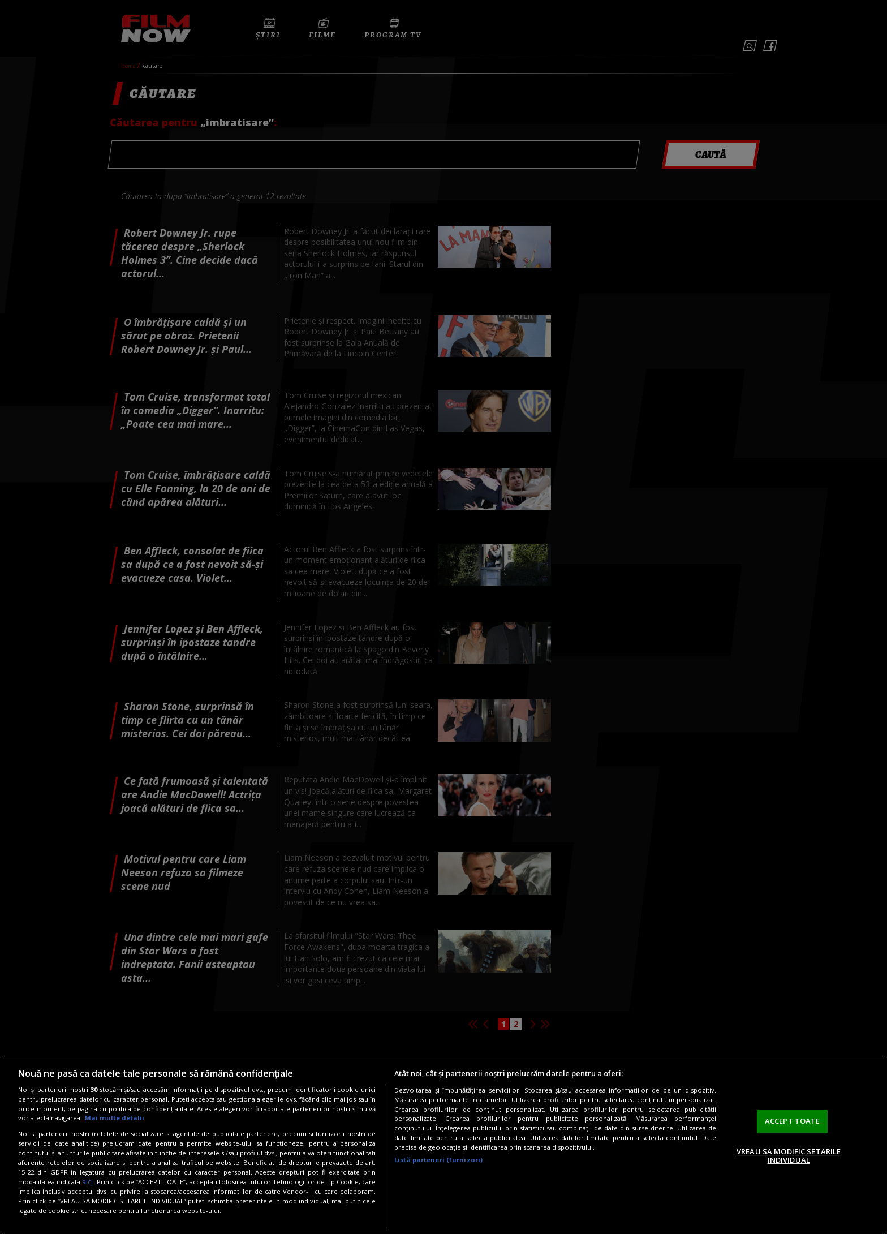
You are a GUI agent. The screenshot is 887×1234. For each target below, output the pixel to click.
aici (87, 1181)
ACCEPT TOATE (792, 1121)
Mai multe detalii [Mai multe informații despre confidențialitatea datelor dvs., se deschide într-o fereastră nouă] (114, 1117)
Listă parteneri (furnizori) (438, 1159)
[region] (443, 1145)
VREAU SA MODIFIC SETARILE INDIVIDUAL (789, 1156)
